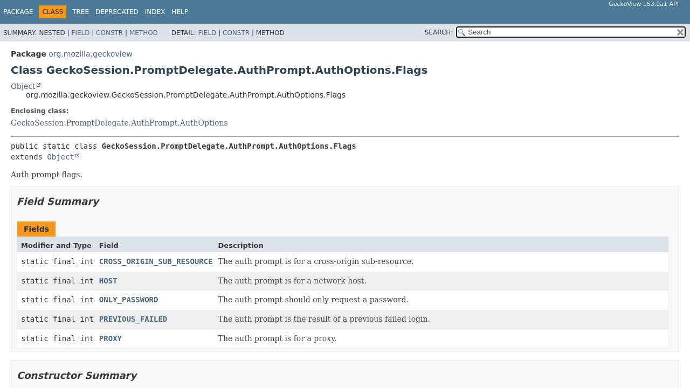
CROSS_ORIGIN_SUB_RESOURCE (156, 261)
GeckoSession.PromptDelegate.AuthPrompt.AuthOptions (119, 123)
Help (179, 12)
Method (143, 33)
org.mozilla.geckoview (90, 54)
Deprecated (117, 12)
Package (18, 12)
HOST (108, 280)
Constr (109, 33)
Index (155, 12)
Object (23, 86)
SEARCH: (439, 32)
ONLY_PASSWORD (128, 299)
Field (80, 33)
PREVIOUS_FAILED (133, 319)
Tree (80, 12)
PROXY (110, 338)
